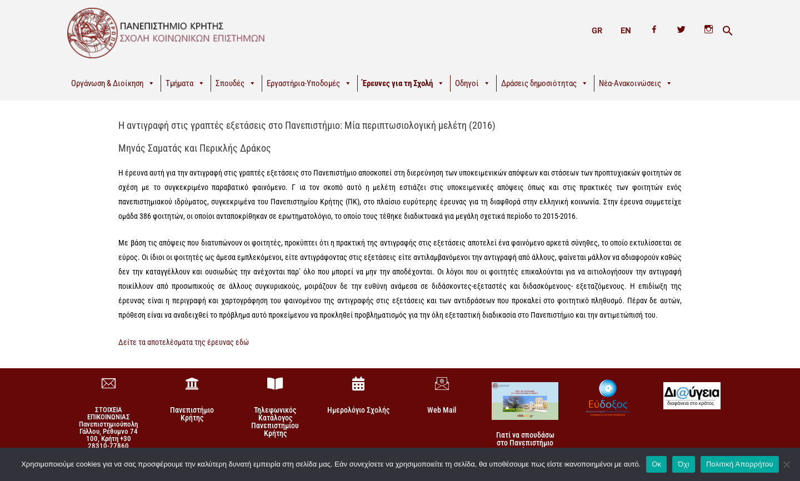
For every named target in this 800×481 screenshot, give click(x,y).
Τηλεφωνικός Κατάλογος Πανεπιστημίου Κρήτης (275, 421)
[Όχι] (786, 463)
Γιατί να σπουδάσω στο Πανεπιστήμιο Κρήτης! (525, 442)
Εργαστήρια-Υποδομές (309, 83)
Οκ (656, 463)
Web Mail (441, 409)
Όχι (683, 463)
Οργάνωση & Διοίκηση (113, 83)
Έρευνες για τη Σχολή (403, 83)
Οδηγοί (473, 83)
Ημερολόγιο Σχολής (358, 409)
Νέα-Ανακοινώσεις (636, 83)
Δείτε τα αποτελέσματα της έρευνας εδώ (183, 342)
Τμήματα (185, 83)
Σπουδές (236, 83)
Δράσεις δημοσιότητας (544, 83)
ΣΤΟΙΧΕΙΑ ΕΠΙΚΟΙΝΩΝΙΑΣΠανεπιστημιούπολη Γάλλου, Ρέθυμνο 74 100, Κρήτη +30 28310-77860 (108, 427)
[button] (727, 31)
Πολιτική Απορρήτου (739, 463)
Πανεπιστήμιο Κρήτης (192, 413)
